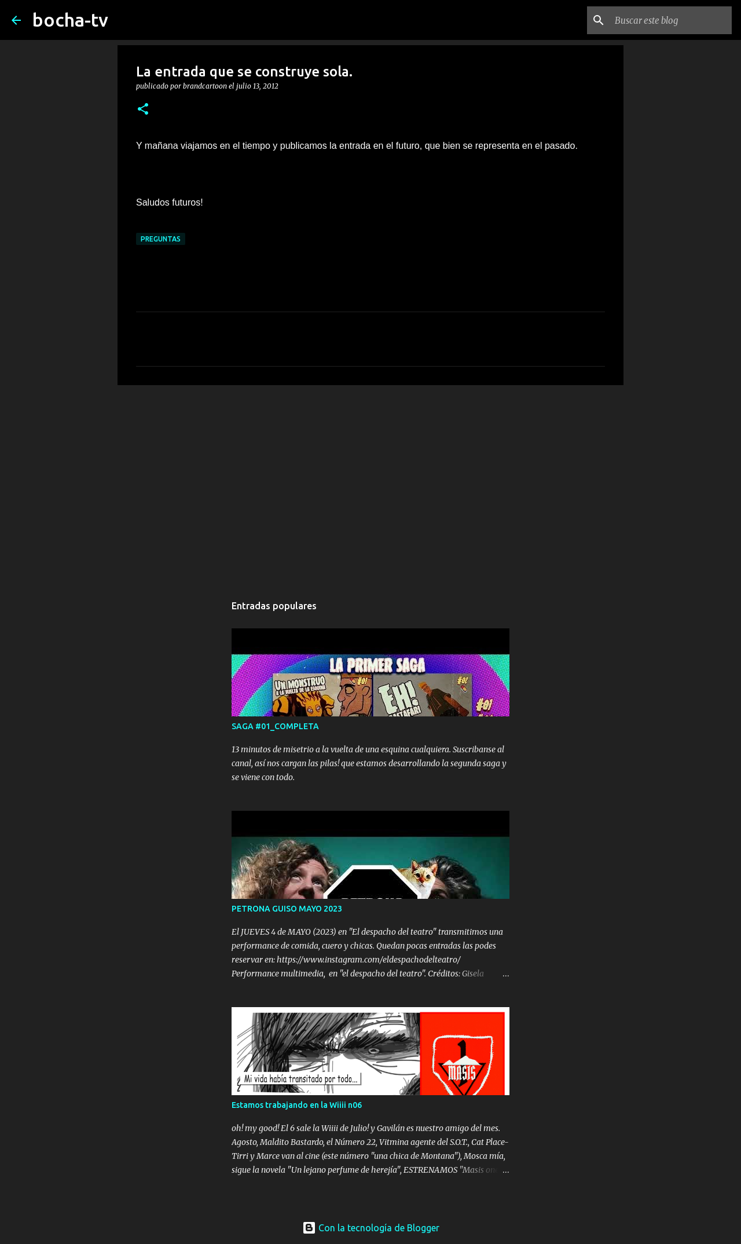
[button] (143, 110)
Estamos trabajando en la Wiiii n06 (297, 1105)
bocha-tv (70, 19)
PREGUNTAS (161, 239)
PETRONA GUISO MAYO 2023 (287, 908)
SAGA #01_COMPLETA (275, 726)
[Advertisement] (370, 484)
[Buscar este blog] (671, 20)
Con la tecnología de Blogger (370, 1228)
